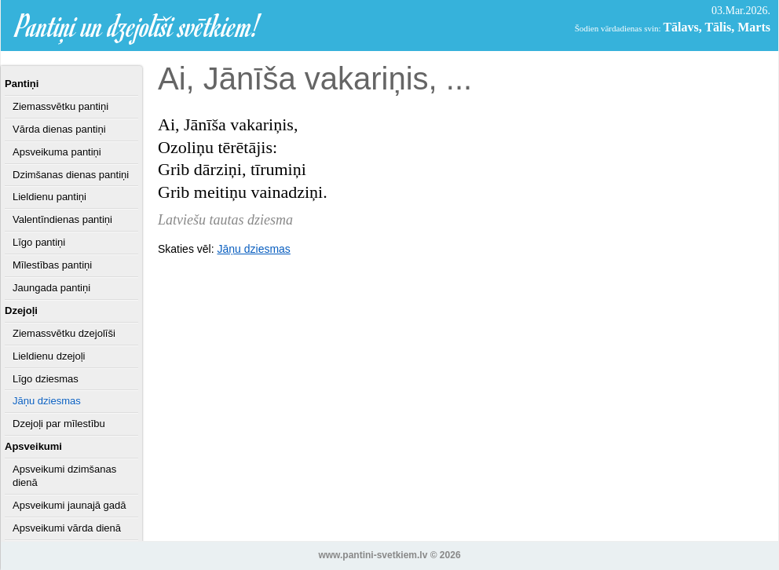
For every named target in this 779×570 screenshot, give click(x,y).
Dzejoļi (21, 310)
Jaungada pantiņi (51, 288)
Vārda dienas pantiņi (59, 129)
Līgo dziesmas (46, 379)
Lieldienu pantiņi (49, 197)
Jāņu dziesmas (47, 401)
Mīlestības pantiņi (52, 265)
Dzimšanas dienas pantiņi (71, 175)
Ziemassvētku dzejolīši (64, 333)
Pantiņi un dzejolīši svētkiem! (138, 25)
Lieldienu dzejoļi (49, 356)
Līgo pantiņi (39, 242)
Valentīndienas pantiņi (62, 219)
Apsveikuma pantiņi (57, 152)
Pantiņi (21, 84)
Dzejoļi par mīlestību (59, 423)
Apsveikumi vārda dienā (67, 528)
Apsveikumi (33, 446)
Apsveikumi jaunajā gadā (69, 505)
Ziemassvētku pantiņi (60, 106)
